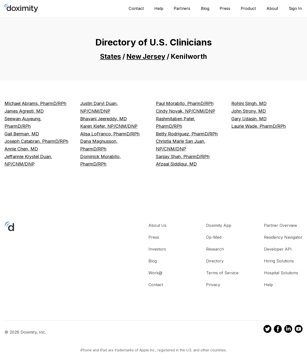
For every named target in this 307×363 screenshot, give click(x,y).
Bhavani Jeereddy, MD (103, 118)
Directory (215, 260)
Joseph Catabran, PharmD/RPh (36, 141)
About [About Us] (272, 8)
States (110, 56)
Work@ (155, 272)
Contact (136, 8)
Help (158, 8)
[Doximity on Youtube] (299, 329)
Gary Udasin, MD (249, 118)
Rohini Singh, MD (249, 103)
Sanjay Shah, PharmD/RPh (183, 156)
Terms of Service (222, 272)
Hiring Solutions (279, 260)
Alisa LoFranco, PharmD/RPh (110, 133)
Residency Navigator (283, 237)
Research (215, 249)
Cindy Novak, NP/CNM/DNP (185, 111)
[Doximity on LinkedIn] (288, 329)
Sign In (295, 8)
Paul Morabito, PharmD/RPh (184, 103)
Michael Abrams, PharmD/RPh (35, 103)
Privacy (213, 284)
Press (225, 8)
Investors (157, 249)
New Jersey (145, 56)
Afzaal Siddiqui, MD (176, 164)
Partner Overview (280, 225)
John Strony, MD (248, 111)
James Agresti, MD (24, 111)
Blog (205, 8)
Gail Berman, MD (21, 133)
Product (248, 8)
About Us (157, 225)
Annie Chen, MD (21, 148)
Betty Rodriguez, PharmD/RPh (187, 133)
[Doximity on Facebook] (278, 329)
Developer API (278, 249)
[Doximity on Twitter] (267, 329)
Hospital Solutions (281, 272)
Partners (182, 8)
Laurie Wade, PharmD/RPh (258, 126)
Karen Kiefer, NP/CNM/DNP (109, 126)
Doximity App (218, 225)
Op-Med (213, 237)
